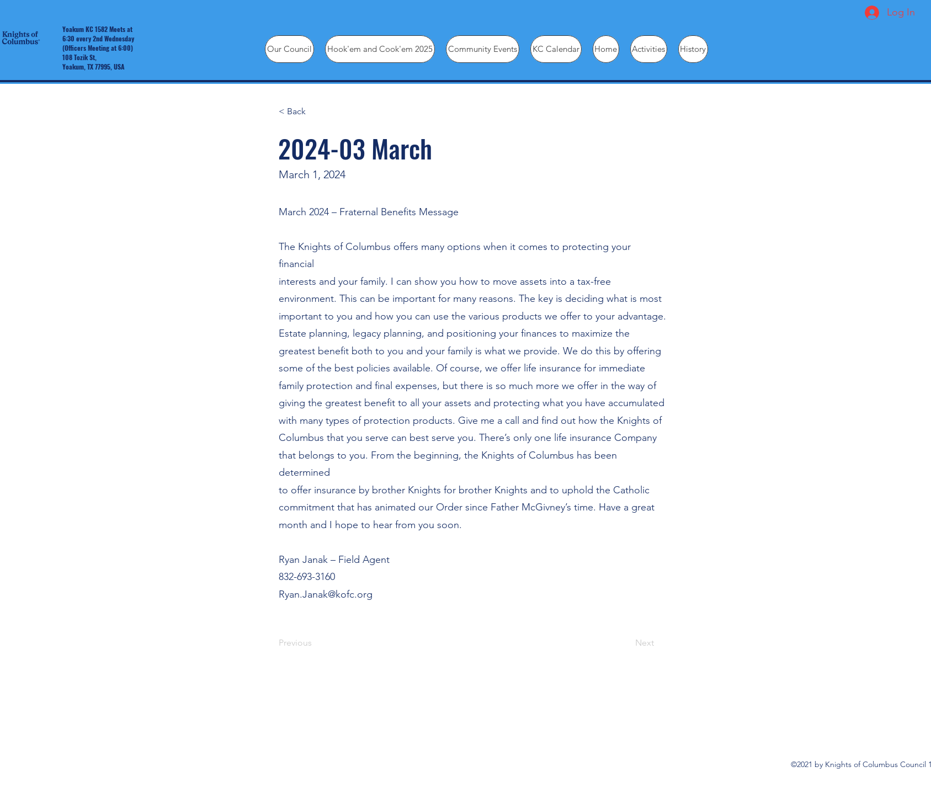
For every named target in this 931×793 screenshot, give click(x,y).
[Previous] (315, 643)
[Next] (626, 643)
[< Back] (315, 111)
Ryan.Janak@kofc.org (326, 594)
